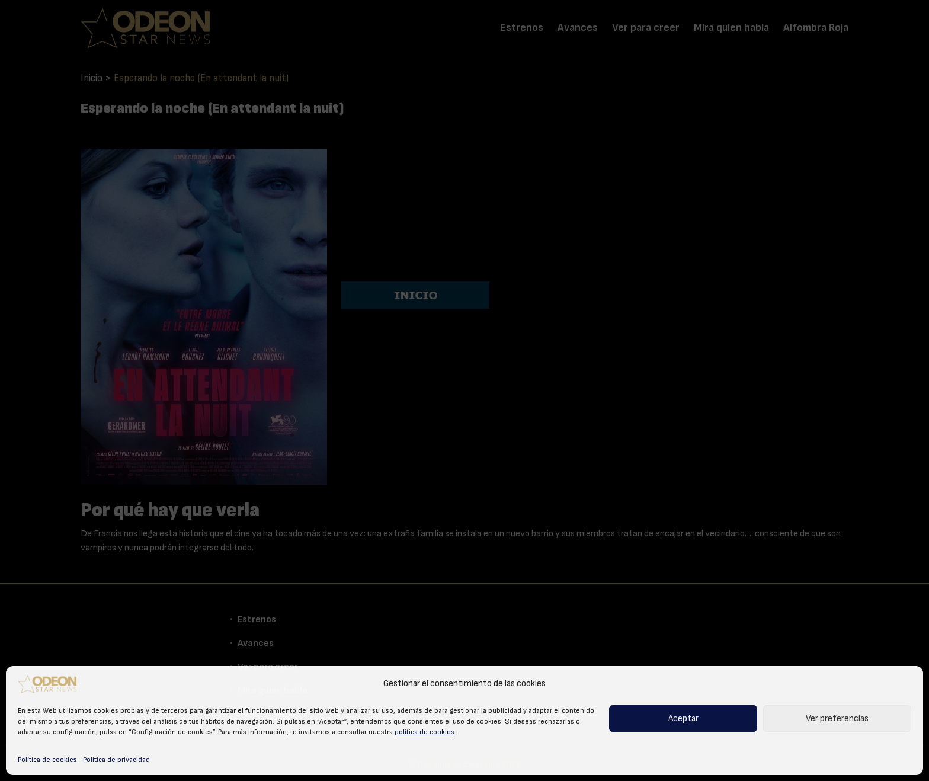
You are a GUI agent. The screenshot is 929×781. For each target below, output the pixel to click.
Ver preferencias (837, 718)
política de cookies (424, 731)
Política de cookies (47, 759)
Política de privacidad (116, 759)
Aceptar (683, 718)
